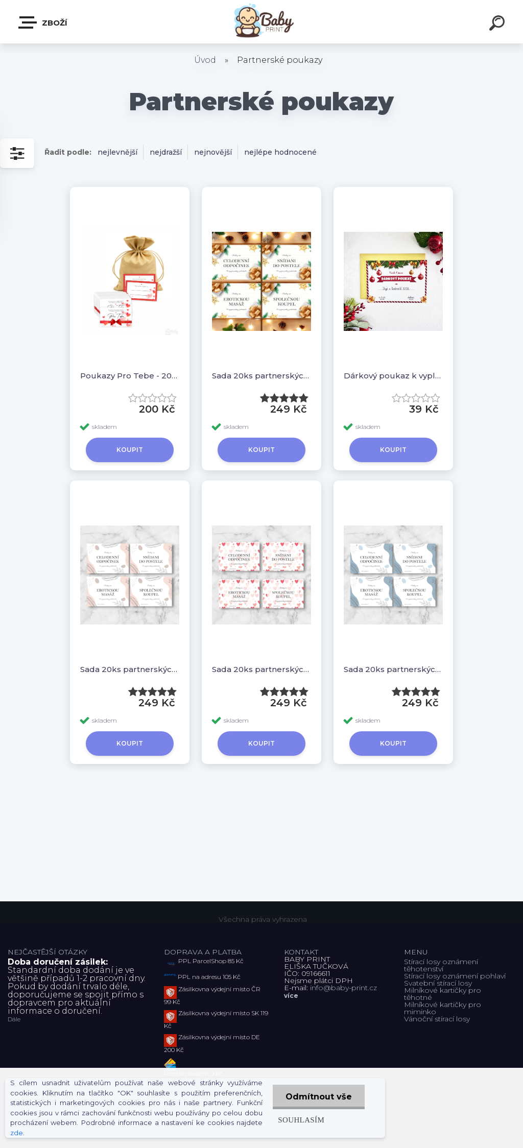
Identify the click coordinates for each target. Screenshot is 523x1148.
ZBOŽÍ (43, 22)
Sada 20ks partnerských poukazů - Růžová (129, 669)
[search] (498, 24)
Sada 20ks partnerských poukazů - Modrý (393, 669)
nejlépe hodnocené (280, 152)
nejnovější (213, 152)
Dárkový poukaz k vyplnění (393, 375)
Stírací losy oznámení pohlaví (455, 975)
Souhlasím (301, 1119)
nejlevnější (117, 152)
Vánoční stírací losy (437, 1018)
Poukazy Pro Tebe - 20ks (129, 375)
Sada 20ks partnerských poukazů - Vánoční (261, 375)
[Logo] (261, 21)
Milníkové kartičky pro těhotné (442, 994)
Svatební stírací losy (438, 983)
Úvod (205, 60)
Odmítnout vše (319, 1097)
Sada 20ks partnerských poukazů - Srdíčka (261, 669)
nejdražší (166, 152)
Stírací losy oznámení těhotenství (441, 965)
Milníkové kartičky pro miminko (442, 1008)
